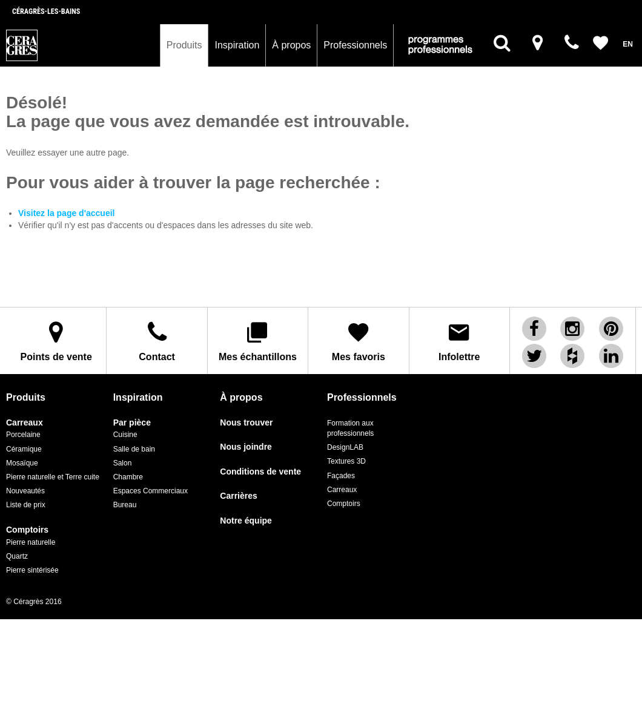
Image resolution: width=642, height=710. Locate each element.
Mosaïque (22, 463)
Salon (122, 463)
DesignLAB (345, 447)
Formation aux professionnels (350, 428)
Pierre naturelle (30, 542)
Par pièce (132, 422)
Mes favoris (358, 341)
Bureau (125, 505)
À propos (291, 45)
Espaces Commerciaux (150, 491)
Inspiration (236, 45)
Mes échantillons (258, 341)
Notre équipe (246, 520)
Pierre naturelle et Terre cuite (52, 477)
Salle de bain (134, 449)
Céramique (24, 449)
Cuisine (125, 434)
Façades (341, 476)
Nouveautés (25, 491)
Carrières (238, 496)
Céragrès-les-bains (46, 11)
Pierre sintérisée (32, 570)
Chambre (128, 477)
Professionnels (355, 45)
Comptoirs (27, 529)
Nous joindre (246, 447)
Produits (184, 45)
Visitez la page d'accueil (66, 213)
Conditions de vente (260, 471)
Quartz (17, 556)
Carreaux (24, 422)
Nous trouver (246, 422)
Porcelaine (23, 434)
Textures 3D (346, 461)
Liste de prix (25, 505)
